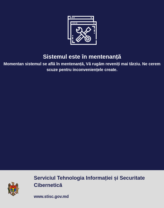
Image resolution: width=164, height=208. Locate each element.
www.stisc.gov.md (51, 196)
